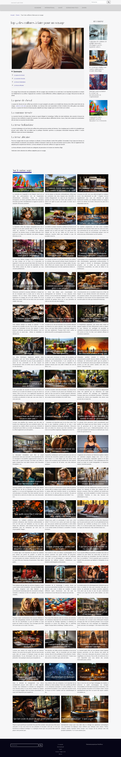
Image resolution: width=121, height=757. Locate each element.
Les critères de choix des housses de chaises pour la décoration (93, 482)
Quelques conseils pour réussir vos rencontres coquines (60, 450)
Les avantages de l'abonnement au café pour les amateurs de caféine (93, 189)
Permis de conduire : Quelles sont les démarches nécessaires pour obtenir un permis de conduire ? (28, 549)
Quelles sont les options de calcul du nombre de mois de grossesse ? (93, 417)
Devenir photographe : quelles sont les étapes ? (60, 548)
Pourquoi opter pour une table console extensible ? (60, 645)
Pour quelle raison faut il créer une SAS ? (28, 515)
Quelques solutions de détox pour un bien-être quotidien (60, 352)
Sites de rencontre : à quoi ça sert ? (92, 579)
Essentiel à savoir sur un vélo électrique (28, 352)
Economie (38, 8)
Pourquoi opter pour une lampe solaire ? (92, 678)
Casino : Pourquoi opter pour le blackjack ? (28, 645)
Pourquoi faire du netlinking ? (57, 612)
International (50, 8)
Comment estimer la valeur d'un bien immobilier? (60, 385)
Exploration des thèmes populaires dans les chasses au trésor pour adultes (60, 255)
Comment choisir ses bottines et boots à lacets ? (93, 515)
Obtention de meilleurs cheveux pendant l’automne (92, 645)
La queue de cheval (19, 75)
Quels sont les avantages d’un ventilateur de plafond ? (93, 319)
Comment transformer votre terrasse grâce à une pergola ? (60, 287)
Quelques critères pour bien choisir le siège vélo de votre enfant (60, 515)
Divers (84, 8)
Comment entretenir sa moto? (57, 416)
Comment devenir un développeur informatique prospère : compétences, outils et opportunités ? (93, 255)
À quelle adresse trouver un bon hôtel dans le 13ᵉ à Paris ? (28, 254)
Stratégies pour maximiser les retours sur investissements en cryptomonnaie (97, 94)
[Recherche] (98, 2)
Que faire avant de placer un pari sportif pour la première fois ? (36, 720)
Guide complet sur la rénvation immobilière (28, 450)
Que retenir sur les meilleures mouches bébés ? (60, 222)
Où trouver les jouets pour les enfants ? (60, 482)
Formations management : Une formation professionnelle (28, 678)
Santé (60, 8)
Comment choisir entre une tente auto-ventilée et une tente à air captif (60, 189)
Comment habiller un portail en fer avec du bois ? (28, 385)
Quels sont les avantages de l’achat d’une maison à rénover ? (92, 613)
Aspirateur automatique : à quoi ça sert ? (78, 719)
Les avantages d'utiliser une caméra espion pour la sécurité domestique (97, 69)
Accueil (12, 15)
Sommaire (17, 71)
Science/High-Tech (72, 8)
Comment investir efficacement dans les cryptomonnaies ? (92, 287)
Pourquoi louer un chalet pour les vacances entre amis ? (28, 417)
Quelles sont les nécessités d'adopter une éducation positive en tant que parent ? (93, 353)
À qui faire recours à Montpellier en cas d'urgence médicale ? (93, 548)
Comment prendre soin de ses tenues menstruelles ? (93, 450)
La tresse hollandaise (19, 82)
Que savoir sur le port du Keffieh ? (27, 612)
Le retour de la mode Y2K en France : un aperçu (28, 287)
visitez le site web (21, 106)
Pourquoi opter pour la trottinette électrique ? (92, 385)
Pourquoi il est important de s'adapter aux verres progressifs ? (92, 222)
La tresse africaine (19, 85)
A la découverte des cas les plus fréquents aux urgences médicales (28, 580)
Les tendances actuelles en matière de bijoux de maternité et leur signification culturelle (28, 223)
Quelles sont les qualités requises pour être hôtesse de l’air (28, 482)
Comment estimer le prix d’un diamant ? (28, 319)
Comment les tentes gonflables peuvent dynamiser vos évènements (98, 119)
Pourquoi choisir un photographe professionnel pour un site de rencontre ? (60, 320)
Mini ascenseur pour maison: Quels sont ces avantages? (60, 580)
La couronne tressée (19, 78)
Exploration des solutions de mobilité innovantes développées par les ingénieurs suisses (98, 44)
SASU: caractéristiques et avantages (60, 677)
